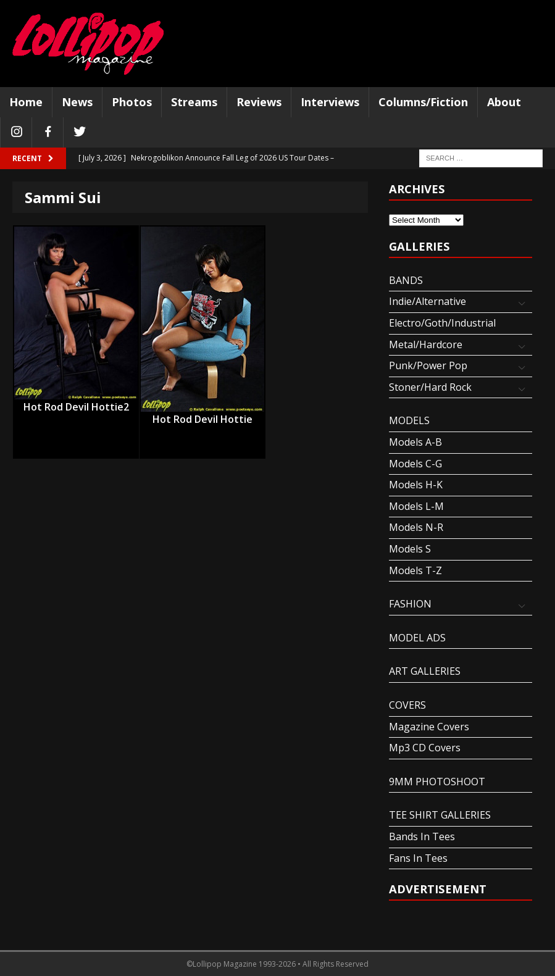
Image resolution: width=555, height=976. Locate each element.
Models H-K (416, 484)
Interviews (330, 101)
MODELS (409, 420)
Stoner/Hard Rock (430, 387)
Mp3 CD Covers (425, 747)
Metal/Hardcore (425, 344)
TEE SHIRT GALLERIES (440, 815)
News (77, 101)
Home (26, 101)
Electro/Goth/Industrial (442, 323)
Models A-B (415, 442)
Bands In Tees (422, 836)
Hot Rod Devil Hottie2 (76, 407)
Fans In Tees (418, 858)
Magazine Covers (429, 726)
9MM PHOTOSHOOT (437, 781)
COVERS (407, 705)
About (504, 101)
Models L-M (416, 506)
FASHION (410, 604)
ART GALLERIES (425, 671)
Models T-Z (415, 570)
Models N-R (416, 527)
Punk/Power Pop (428, 365)
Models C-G (415, 463)
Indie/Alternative (427, 301)
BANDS (406, 280)
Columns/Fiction (423, 101)
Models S (410, 549)
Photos (132, 101)
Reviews (259, 101)
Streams (194, 101)
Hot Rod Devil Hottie (202, 419)
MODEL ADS (417, 637)
